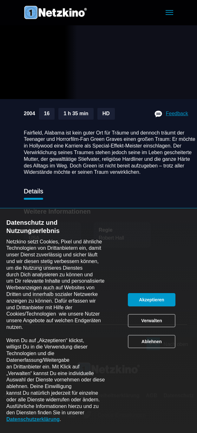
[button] (169, 12)
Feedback (177, 113)
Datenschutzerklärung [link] (33, 419)
